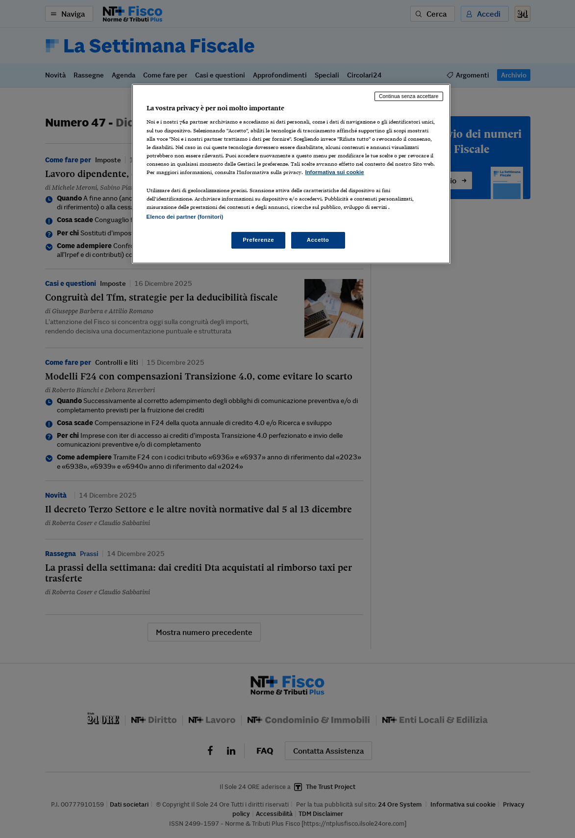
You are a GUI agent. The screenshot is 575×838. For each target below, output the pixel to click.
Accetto (318, 240)
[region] (291, 174)
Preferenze (258, 240)
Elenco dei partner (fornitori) (185, 217)
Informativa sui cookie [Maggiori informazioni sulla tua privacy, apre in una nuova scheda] (334, 172)
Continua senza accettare (409, 96)
